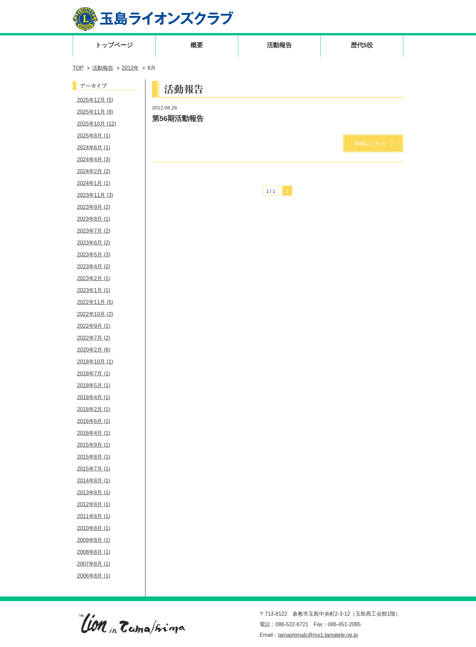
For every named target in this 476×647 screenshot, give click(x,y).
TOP (78, 68)
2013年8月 (93, 492)
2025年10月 (96, 124)
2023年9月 (93, 207)
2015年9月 (93, 445)
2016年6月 (93, 421)
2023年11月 (95, 195)
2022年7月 (93, 338)
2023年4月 (93, 266)
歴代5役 (362, 45)
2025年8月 (93, 135)
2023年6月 (93, 243)
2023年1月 (93, 290)
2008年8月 (93, 552)
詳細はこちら (370, 143)
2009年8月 (93, 540)
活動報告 (279, 45)
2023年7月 (93, 231)
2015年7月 (93, 469)
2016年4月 (93, 433)
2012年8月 (93, 504)
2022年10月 (95, 314)
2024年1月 (93, 183)
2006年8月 (93, 576)
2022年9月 (93, 326)
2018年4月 (93, 397)
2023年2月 (93, 278)
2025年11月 (95, 112)
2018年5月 (93, 385)
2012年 (130, 68)
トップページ (114, 45)
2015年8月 (93, 457)
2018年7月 (93, 373)
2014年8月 (93, 480)
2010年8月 (93, 528)
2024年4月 (93, 159)
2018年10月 (95, 361)
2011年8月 (93, 516)
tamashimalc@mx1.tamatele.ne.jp (318, 635)
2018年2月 (93, 409)
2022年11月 (95, 302)
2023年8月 (93, 219)
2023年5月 (93, 254)
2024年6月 (93, 147)
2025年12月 (95, 100)
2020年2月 (93, 350)
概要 (196, 45)
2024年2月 (93, 171)
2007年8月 (93, 564)
